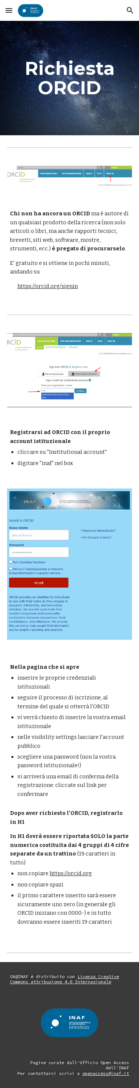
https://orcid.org (71, 873)
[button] (9, 10)
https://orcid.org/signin (47, 286)
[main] (69, 78)
